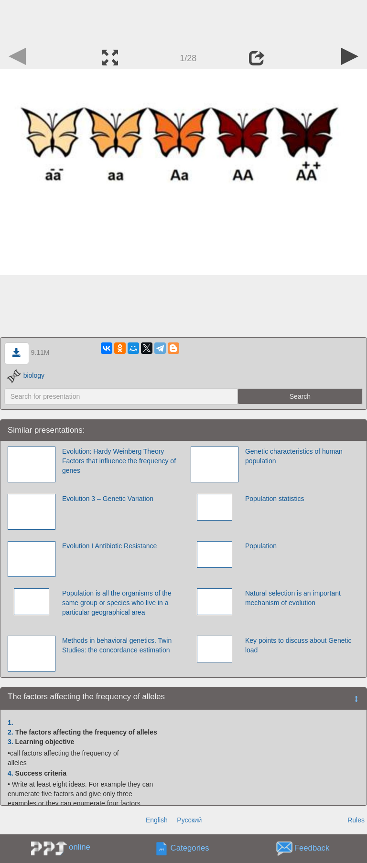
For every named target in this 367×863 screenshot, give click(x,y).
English (157, 820)
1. (10, 722)
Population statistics (274, 498)
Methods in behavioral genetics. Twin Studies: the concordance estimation (117, 645)
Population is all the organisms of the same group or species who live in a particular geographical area (117, 602)
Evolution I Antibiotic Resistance (109, 546)
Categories (190, 847)
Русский (189, 820)
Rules (356, 820)
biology (25, 375)
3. (10, 742)
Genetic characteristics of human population (294, 456)
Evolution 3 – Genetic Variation (107, 498)
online (79, 847)
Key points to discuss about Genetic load (298, 645)
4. (10, 773)
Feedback (312, 847)
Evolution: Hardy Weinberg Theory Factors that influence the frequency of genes (119, 460)
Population (261, 546)
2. (10, 732)
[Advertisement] (183, 21)
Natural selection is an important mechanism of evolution (293, 598)
